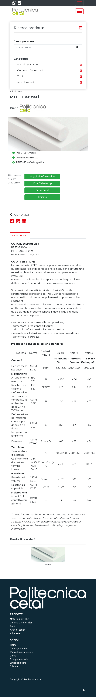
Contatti (14, 655)
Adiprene (15, 633)
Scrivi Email (42, 190)
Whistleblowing (18, 663)
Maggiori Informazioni (42, 176)
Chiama (42, 197)
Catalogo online (18, 648)
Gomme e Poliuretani (30, 70)
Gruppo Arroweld (19, 659)
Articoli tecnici (25, 82)
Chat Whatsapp (42, 183)
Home (13, 645)
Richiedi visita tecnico (21, 652)
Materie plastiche (27, 64)
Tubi (20, 76)
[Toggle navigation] (79, 3)
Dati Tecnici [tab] (20, 235)
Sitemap (14, 666)
